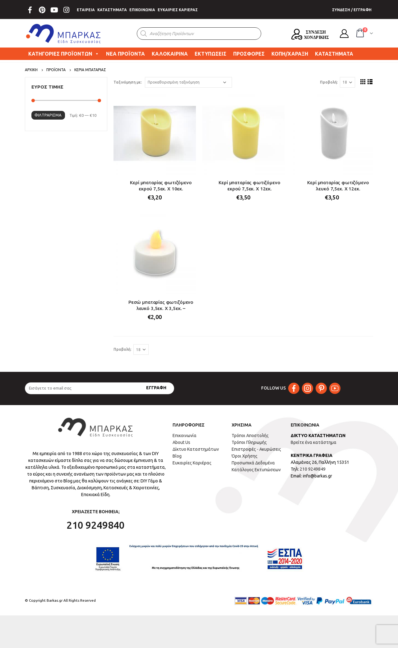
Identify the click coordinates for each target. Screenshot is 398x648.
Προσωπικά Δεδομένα (253, 462)
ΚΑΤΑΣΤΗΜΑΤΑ (112, 10)
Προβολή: (329, 82)
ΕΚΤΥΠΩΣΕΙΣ (210, 54)
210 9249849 (313, 469)
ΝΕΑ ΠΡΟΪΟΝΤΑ (125, 54)
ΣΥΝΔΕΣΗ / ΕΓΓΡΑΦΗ (352, 10)
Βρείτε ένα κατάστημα (313, 442)
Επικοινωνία (185, 435)
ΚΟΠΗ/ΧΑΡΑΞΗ (289, 54)
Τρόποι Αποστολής (250, 435)
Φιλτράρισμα (48, 115)
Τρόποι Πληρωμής (249, 442)
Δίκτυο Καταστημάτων (196, 449)
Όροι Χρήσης (244, 456)
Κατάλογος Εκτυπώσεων (256, 469)
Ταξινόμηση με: (127, 82)
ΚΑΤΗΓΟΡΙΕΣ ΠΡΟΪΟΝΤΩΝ (63, 54)
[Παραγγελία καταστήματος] (188, 82)
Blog (177, 456)
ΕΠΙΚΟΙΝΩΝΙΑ (142, 10)
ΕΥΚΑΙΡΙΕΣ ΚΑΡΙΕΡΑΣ (178, 10)
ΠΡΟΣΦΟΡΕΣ (249, 54)
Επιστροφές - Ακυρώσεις (256, 449)
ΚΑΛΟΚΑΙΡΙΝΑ (170, 54)
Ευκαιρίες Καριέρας (192, 462)
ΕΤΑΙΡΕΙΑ (86, 10)
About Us (181, 442)
